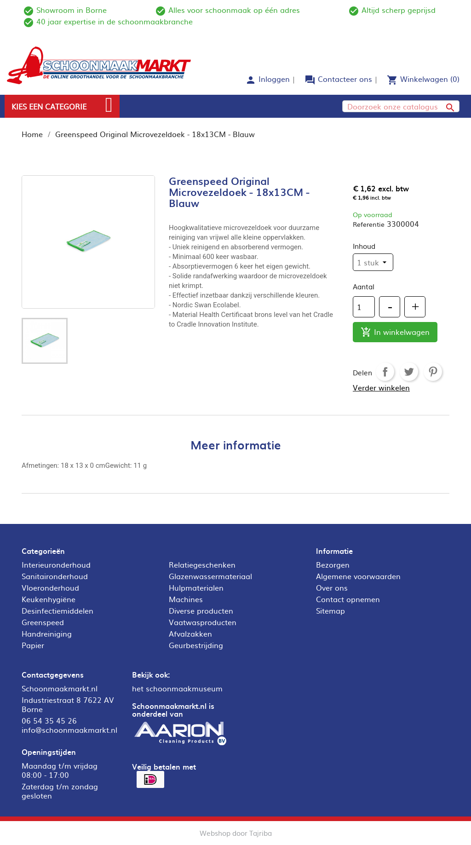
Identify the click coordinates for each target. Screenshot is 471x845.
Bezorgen (333, 564)
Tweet (409, 371)
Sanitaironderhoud (55, 575)
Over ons (332, 587)
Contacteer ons (345, 78)
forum (310, 80)
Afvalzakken (190, 633)
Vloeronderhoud (50, 587)
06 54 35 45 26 (49, 720)
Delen (385, 371)
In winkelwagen (395, 332)
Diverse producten (201, 610)
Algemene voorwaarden (358, 575)
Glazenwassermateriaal (210, 575)
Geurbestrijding (196, 644)
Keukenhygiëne (48, 598)
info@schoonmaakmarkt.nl (69, 729)
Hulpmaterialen (196, 587)
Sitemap (330, 610)
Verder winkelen (381, 387)
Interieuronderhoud (56, 564)
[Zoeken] (401, 106)
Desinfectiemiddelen (57, 610)
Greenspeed (43, 621)
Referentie (369, 224)
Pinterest (433, 371)
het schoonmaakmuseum (177, 688)
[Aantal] (364, 306)
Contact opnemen (348, 598)
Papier (33, 644)
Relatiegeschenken (202, 564)
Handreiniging (47, 633)
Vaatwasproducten (202, 621)
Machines (186, 598)
